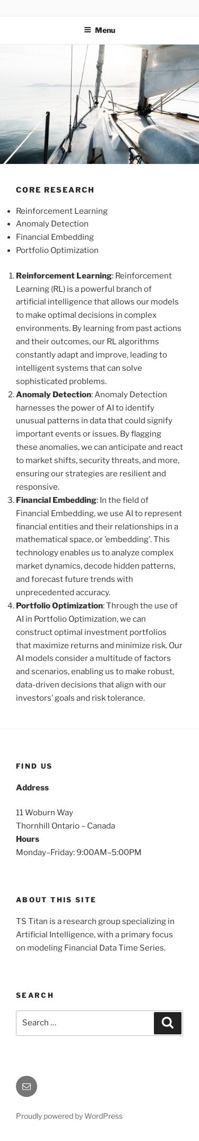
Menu (99, 29)
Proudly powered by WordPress (69, 1115)
